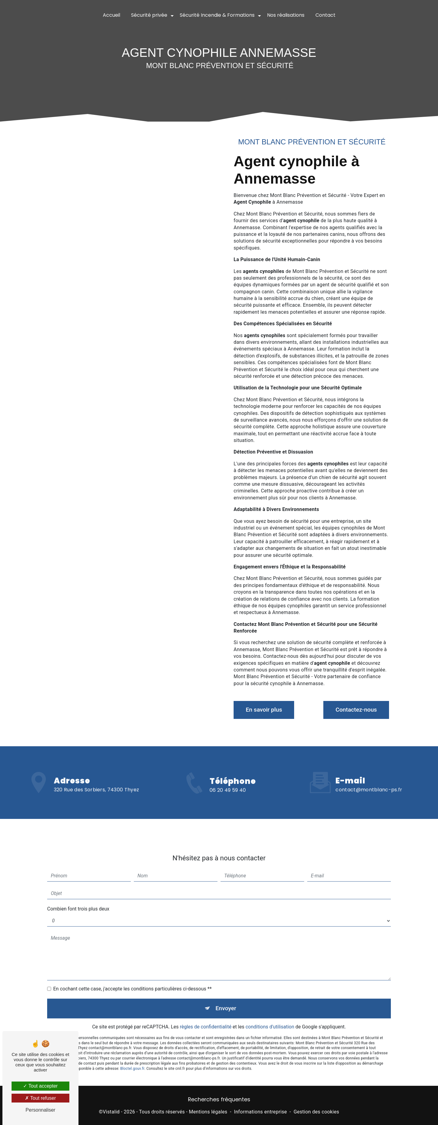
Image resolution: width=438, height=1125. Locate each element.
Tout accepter (40, 1086)
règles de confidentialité (205, 1018)
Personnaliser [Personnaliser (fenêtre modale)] (40, 1110)
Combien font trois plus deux (78, 900)
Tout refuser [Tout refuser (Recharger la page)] (40, 1098)
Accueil (111, 15)
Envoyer (226, 999)
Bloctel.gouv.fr (132, 1060)
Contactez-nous (356, 709)
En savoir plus (264, 709)
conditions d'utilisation (269, 1018)
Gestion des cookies (316, 1112)
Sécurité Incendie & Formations (217, 15)
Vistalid (111, 1112)
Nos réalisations (285, 15)
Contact (325, 15)
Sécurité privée (149, 15)
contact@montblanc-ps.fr (368, 781)
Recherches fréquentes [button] (219, 1099)
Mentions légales (208, 1112)
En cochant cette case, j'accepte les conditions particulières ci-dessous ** (132, 980)
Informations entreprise (260, 1112)
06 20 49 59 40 (228, 798)
